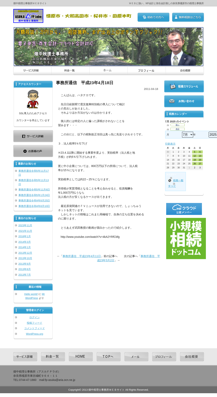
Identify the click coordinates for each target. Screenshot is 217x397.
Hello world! (31, 294)
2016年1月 (24, 236)
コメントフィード (34, 328)
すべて (172, 186)
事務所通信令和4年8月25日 (34, 200)
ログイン (34, 317)
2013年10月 (25, 258)
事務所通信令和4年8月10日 (34, 206)
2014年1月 (24, 247)
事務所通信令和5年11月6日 (34, 189)
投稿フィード (34, 322)
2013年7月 (24, 274)
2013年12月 (25, 252)
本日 (177, 129)
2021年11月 (25, 230)
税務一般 (175, 180)
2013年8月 (24, 269)
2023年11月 (25, 225)
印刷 (170, 143)
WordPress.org (34, 333)
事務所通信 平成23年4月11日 (82, 256)
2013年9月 (24, 263)
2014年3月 (24, 241)
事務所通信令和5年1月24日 (34, 195)
